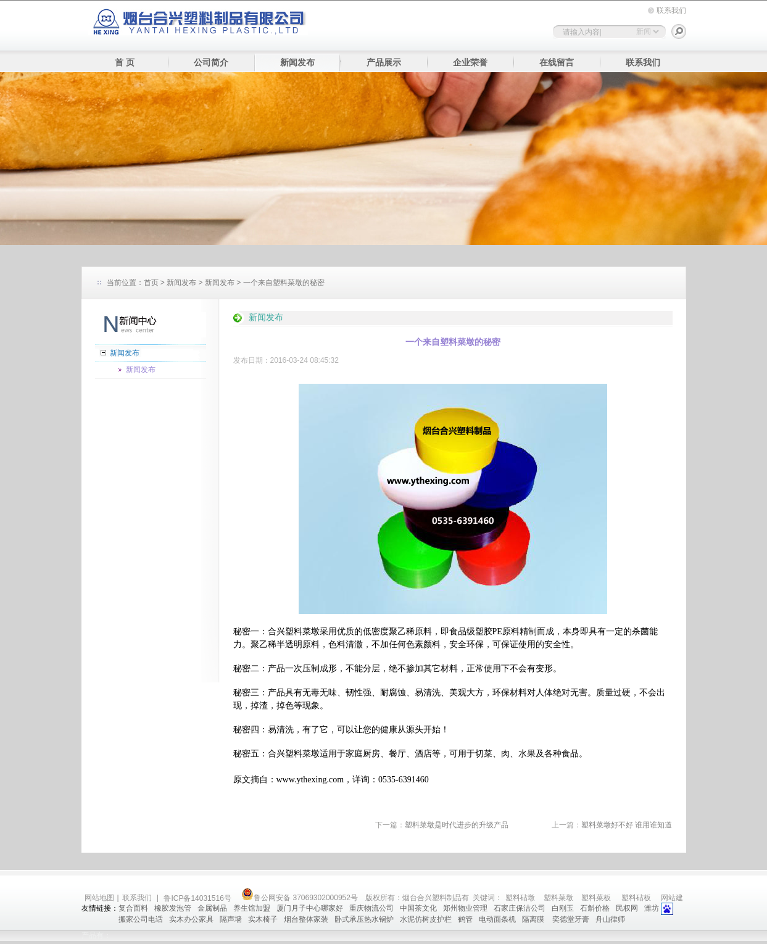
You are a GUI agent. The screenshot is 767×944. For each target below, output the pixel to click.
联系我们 (671, 10)
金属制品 (212, 908)
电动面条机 (497, 919)
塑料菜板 (596, 897)
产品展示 (384, 62)
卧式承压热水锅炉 (364, 919)
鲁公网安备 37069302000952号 (299, 897)
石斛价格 (595, 908)
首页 (151, 282)
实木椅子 (263, 919)
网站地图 (99, 897)
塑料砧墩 (520, 897)
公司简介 (211, 62)
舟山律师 (610, 919)
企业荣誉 (470, 62)
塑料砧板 (636, 897)
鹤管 (465, 919)
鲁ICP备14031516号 (198, 898)
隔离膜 (534, 919)
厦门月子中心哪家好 (309, 908)
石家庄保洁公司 (519, 908)
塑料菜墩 (302, 631)
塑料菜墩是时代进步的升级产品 (456, 825)
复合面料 (133, 908)
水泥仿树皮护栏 (426, 919)
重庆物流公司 (371, 908)
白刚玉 (563, 908)
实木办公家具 (191, 919)
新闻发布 (297, 62)
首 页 (125, 62)
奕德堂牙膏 (570, 919)
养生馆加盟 (251, 908)
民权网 (627, 908)
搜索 (678, 31)
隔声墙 (231, 919)
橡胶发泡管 (172, 908)
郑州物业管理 (465, 908)
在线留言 (556, 62)
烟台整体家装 (306, 919)
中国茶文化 (418, 908)
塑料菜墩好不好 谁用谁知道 (626, 825)
